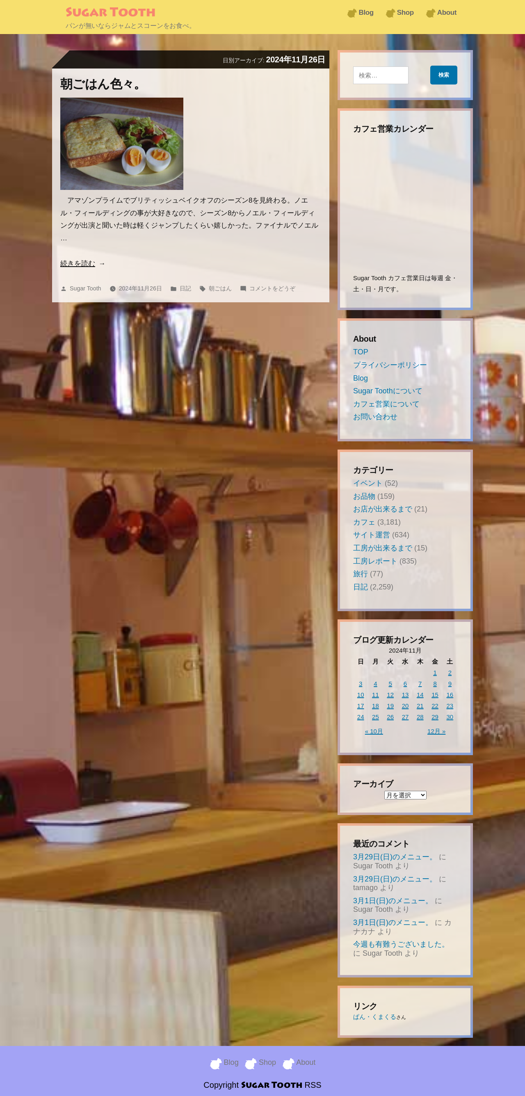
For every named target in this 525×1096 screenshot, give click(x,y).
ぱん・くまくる (374, 1016)
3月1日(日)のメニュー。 (393, 901)
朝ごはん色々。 (103, 84)
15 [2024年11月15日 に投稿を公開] (434, 694)
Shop (405, 12)
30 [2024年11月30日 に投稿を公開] (450, 716)
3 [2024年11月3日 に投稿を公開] (360, 683)
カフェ (364, 522)
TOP (360, 352)
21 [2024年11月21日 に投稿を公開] (420, 705)
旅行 (360, 574)
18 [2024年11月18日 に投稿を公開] (375, 705)
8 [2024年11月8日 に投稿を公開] (434, 683)
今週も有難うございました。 (401, 944)
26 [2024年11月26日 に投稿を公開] (390, 716)
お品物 (364, 496)
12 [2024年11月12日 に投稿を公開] (390, 694)
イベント (368, 483)
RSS (313, 1083)
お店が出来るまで (382, 509)
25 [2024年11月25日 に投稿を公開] (375, 716)
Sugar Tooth (110, 13)
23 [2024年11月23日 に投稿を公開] (450, 705)
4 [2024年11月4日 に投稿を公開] (375, 683)
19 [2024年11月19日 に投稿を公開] (390, 705)
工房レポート (375, 561)
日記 (185, 288)
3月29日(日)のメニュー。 (395, 857)
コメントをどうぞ (272, 288)
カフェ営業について (386, 404)
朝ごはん (220, 288)
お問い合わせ (375, 417)
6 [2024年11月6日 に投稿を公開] (405, 683)
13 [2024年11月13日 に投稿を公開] (405, 694)
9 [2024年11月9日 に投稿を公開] (450, 683)
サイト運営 (371, 535)
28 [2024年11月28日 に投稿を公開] (420, 716)
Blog (365, 12)
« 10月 (374, 731)
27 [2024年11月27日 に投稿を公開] (405, 716)
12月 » (436, 731)
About (447, 12)
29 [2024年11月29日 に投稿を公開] (434, 716)
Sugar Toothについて (387, 391)
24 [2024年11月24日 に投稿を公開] (360, 716)
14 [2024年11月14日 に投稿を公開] (420, 694)
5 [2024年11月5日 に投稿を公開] (390, 683)
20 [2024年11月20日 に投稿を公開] (405, 705)
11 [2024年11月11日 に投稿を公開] (375, 694)
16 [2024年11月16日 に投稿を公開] (450, 694)
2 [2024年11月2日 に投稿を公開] (450, 672)
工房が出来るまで (382, 548)
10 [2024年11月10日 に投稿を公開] (360, 694)
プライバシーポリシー (390, 365)
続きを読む (77, 263)
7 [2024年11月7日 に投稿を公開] (420, 683)
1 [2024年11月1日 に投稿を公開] (434, 672)
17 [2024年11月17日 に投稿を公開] (360, 705)
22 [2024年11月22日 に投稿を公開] (434, 705)
